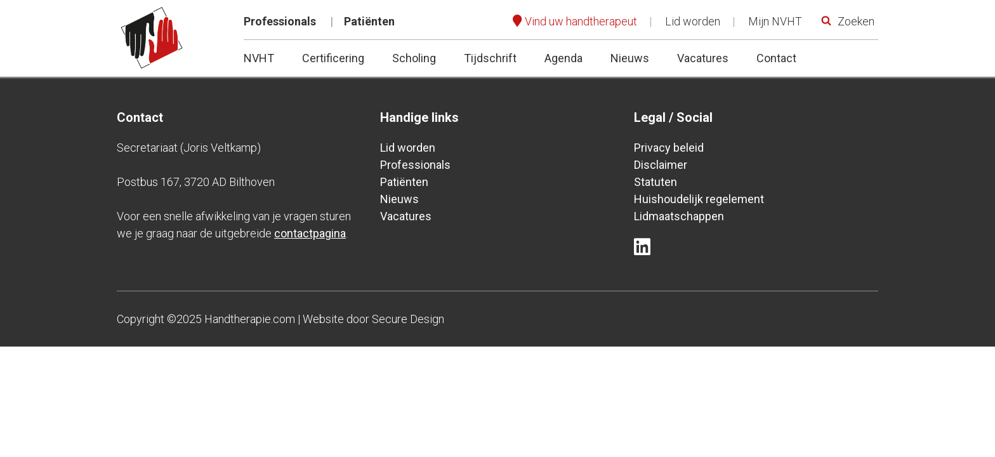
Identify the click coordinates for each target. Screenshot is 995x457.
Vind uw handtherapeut (581, 21)
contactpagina (310, 233)
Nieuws (629, 58)
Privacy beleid (669, 147)
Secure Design (408, 319)
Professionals (280, 21)
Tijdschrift (490, 58)
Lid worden (692, 21)
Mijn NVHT (775, 21)
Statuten (655, 182)
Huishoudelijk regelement (699, 199)
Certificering (333, 58)
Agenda (563, 58)
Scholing (414, 58)
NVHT (259, 58)
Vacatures (702, 58)
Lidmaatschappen (679, 216)
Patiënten (369, 21)
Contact (776, 58)
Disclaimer (660, 164)
